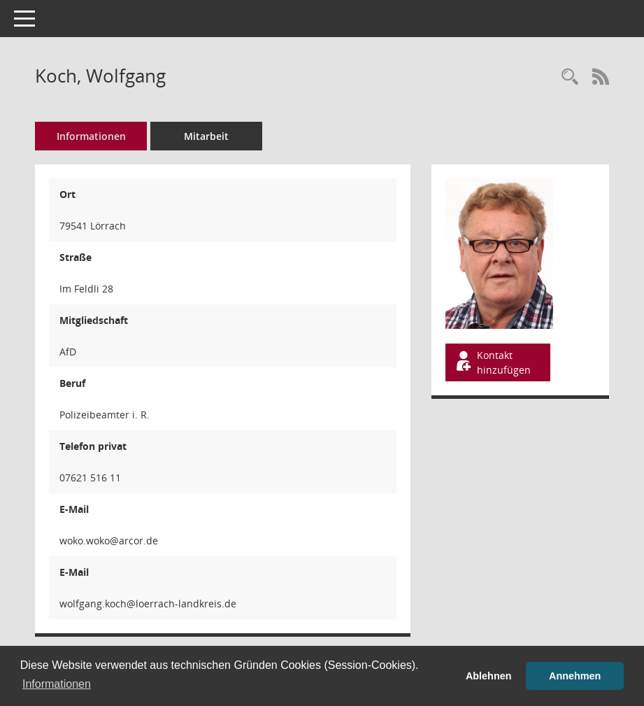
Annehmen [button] (575, 676)
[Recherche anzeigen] (569, 77)
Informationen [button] (56, 684)
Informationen (91, 136)
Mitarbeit (206, 136)
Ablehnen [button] (489, 676)
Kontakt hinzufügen (492, 362)
